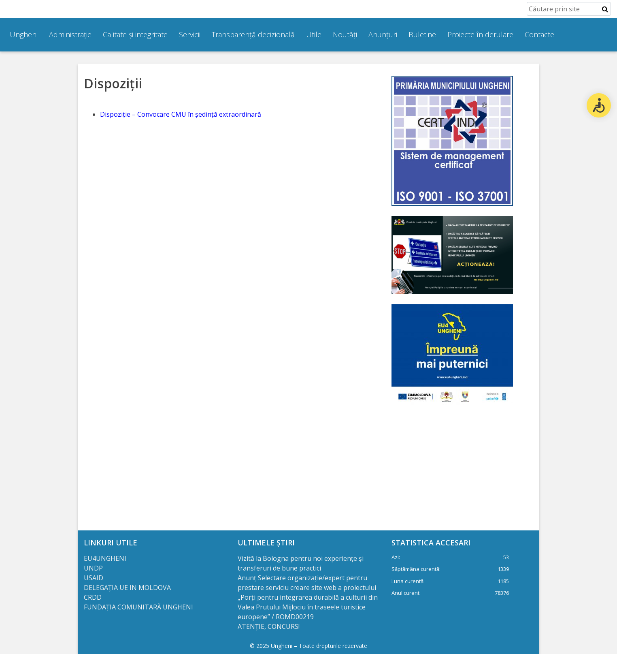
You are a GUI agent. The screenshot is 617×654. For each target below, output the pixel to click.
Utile (313, 34)
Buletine (422, 34)
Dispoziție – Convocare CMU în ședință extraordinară (180, 114)
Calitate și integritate (135, 34)
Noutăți (345, 34)
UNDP (93, 568)
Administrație (70, 34)
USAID (94, 577)
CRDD (93, 597)
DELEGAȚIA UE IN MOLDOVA (128, 587)
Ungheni (24, 34)
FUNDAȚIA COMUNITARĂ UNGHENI (138, 607)
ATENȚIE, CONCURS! (269, 626)
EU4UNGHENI (105, 558)
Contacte (539, 34)
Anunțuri (382, 34)
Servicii (189, 34)
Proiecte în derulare (480, 34)
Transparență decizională (253, 34)
